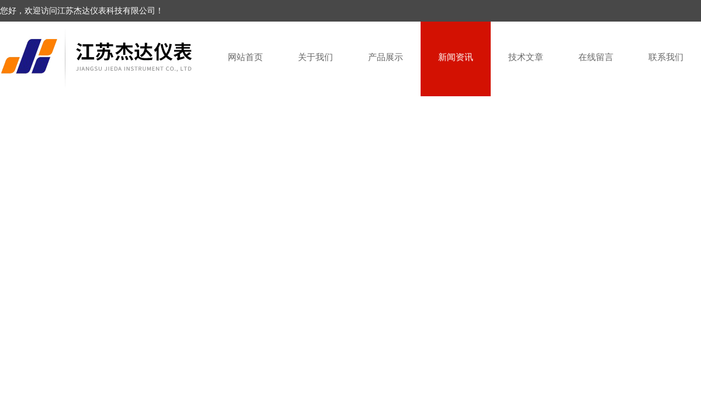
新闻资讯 (455, 57)
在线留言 (595, 57)
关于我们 (315, 57)
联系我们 (665, 57)
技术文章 (525, 57)
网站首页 (245, 57)
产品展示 (385, 57)
